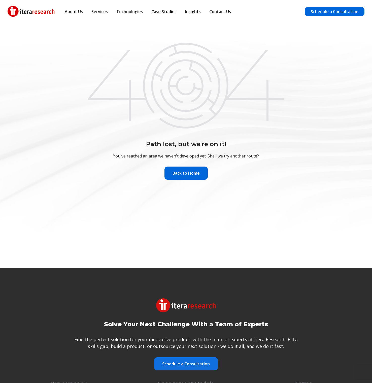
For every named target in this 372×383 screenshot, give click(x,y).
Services (99, 11)
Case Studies (164, 11)
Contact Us (220, 11)
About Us (74, 11)
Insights (193, 11)
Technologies (129, 11)
